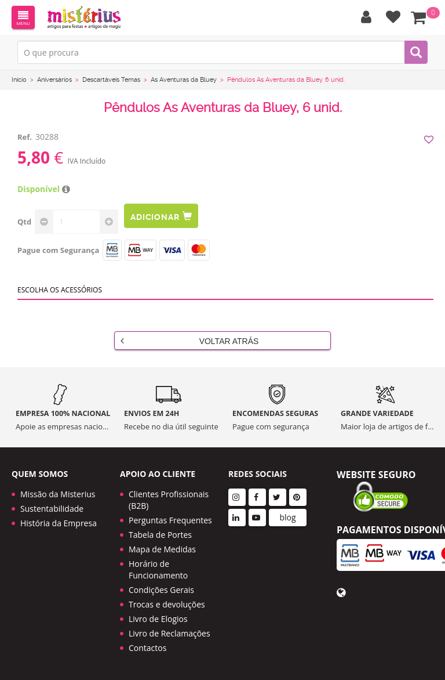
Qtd (24, 221)
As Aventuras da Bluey (184, 80)
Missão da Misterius (57, 494)
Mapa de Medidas (162, 549)
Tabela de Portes (160, 534)
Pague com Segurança (58, 250)
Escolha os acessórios (59, 290)
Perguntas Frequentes (170, 520)
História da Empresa (58, 523)
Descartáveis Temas (111, 80)
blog (287, 517)
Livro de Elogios (158, 618)
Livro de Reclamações (169, 633)
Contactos (147, 647)
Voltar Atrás (189, 340)
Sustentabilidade (51, 508)
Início (19, 80)
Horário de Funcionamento (158, 569)
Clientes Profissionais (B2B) (169, 500)
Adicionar (161, 216)
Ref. (24, 137)
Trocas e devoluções (167, 604)
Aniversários (54, 80)
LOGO (84, 17)
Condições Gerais (161, 589)
